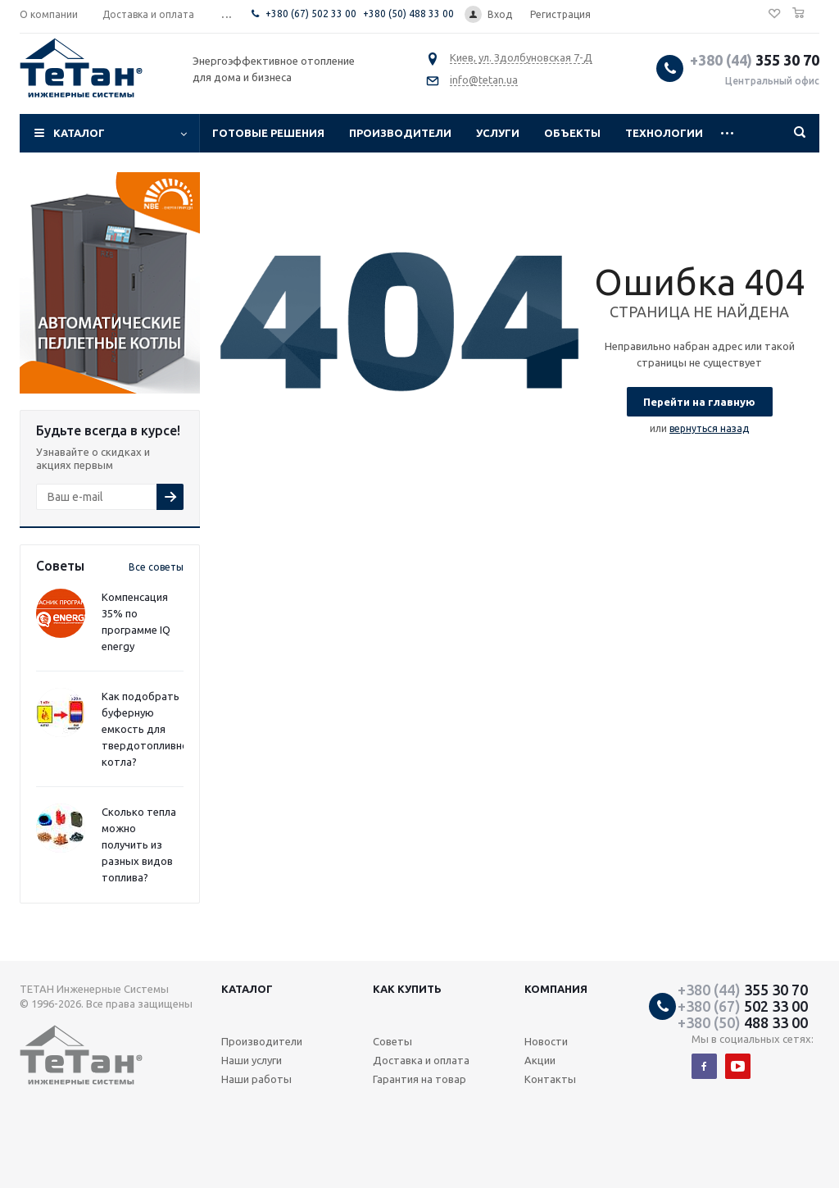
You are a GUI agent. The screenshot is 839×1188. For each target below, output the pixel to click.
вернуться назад (709, 428)
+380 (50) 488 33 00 (408, 13)
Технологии (664, 133)
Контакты (550, 1079)
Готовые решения (268, 133)
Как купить (407, 989)
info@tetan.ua (484, 79)
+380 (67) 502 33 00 (310, 13)
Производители (400, 133)
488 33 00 (743, 1022)
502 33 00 (743, 1006)
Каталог (79, 133)
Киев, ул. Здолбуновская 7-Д (521, 57)
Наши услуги (251, 1060)
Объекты (572, 133)
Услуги (497, 133)
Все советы (156, 567)
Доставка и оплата (421, 1060)
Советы (392, 1041)
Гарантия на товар (419, 1079)
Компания (555, 989)
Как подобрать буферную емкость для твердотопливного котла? (150, 728)
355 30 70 (754, 60)
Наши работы (256, 1079)
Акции (540, 1060)
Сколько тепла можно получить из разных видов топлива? (139, 844)
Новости (546, 1041)
